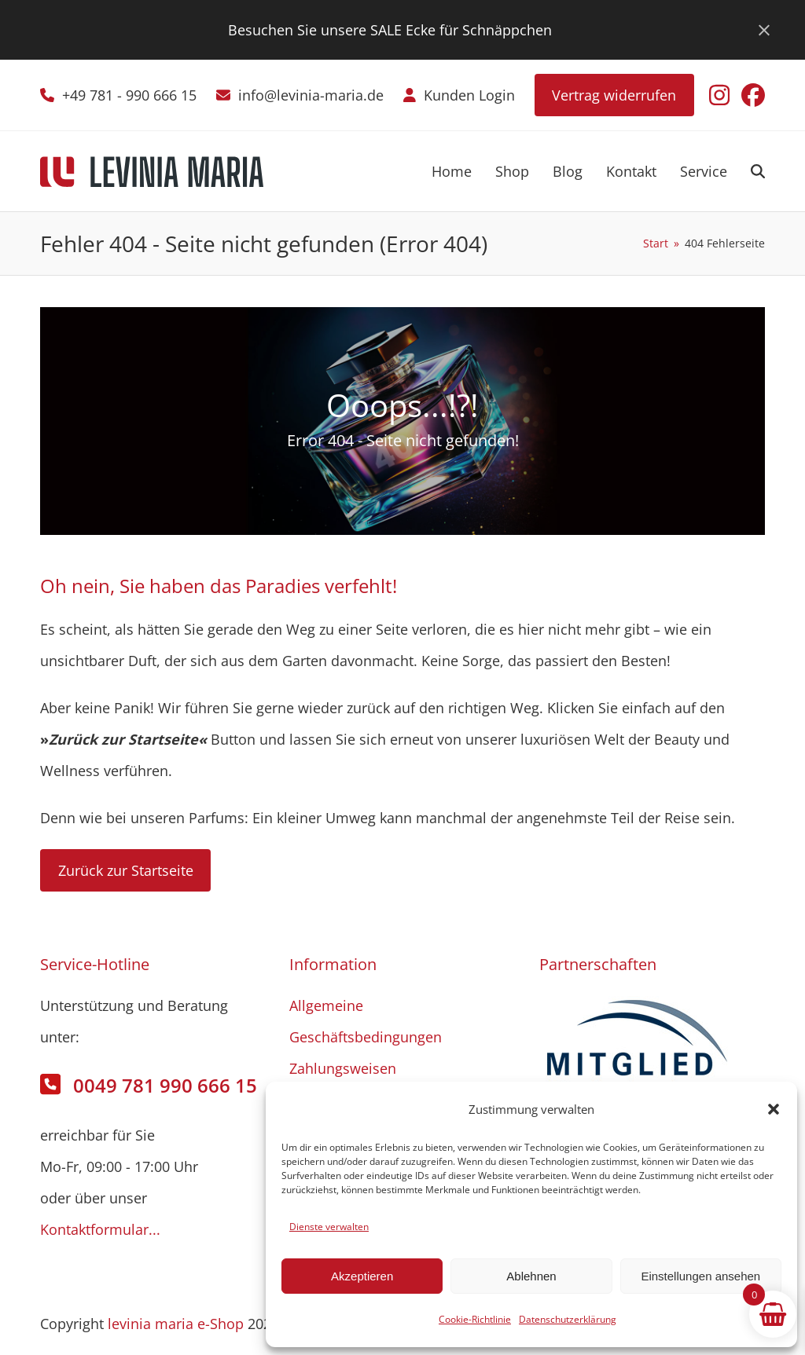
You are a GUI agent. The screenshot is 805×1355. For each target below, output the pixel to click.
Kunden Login (469, 95)
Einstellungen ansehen (700, 1276)
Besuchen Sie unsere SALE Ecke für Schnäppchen (390, 29)
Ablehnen (531, 1276)
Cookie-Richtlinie (475, 1319)
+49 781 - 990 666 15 (129, 95)
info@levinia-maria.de (311, 95)
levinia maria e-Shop (176, 1323)
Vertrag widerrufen (614, 95)
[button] (773, 1109)
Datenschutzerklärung (567, 1319)
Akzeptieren (362, 1276)
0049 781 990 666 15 (165, 1085)
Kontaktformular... (100, 1229)
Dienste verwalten (329, 1226)
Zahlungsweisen (342, 1068)
